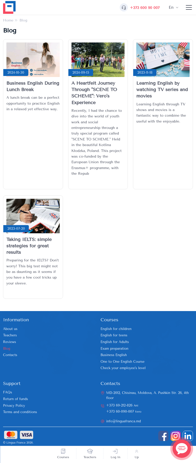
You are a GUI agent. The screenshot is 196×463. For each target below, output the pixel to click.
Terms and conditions (20, 412)
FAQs (7, 392)
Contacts (10, 355)
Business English (114, 355)
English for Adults (115, 342)
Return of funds (15, 399)
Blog (6, 348)
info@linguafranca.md (123, 421)
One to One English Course (122, 361)
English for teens (114, 335)
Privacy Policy (14, 405)
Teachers (89, 457)
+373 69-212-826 (122, 405)
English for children (116, 329)
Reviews (9, 342)
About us (10, 329)
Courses (63, 457)
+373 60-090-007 (123, 411)
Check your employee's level (123, 368)
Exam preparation (114, 348)
